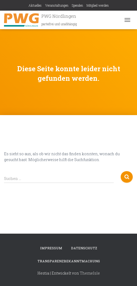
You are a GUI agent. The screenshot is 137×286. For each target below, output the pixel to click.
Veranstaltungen (56, 5)
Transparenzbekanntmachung (68, 261)
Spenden (77, 5)
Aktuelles (35, 5)
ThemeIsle (90, 273)
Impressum (51, 248)
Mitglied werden (98, 5)
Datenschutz (84, 248)
